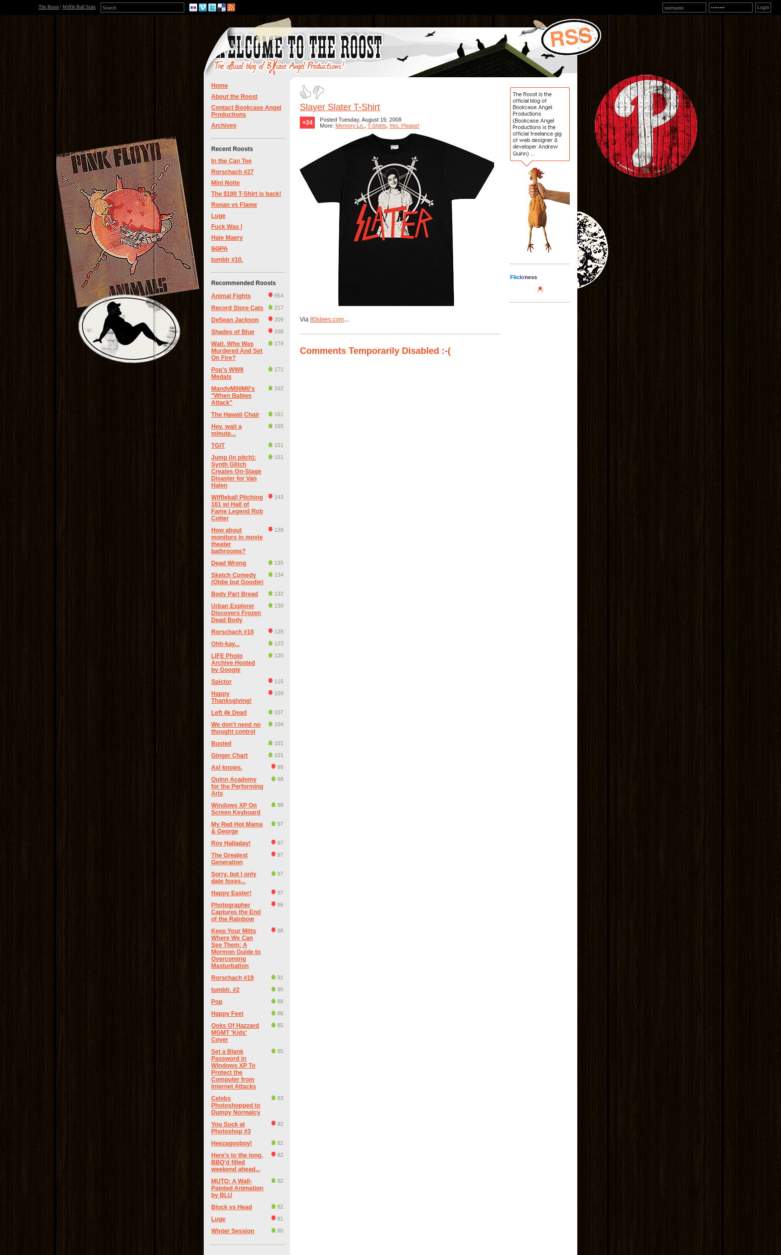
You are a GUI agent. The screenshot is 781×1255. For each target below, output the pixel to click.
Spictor (221, 681)
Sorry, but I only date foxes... (233, 878)
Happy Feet (227, 1013)
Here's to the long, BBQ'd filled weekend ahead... (237, 1162)
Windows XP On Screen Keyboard (235, 809)
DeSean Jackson (235, 319)
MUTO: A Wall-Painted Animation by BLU (237, 1188)
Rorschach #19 (232, 977)
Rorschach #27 (232, 171)
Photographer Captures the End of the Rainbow (235, 912)
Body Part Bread (234, 594)
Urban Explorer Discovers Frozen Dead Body (236, 613)
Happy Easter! (231, 893)
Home (219, 85)
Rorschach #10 (232, 631)
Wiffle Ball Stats (79, 6)
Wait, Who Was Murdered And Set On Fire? (236, 350)
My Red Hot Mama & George (236, 828)
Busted (221, 743)
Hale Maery (227, 237)
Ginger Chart (229, 755)
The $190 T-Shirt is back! (246, 193)
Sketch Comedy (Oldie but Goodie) (237, 579)
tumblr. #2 (225, 989)
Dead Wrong (228, 563)
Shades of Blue (233, 331)
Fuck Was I (226, 226)
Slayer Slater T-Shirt (340, 107)
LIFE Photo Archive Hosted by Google (233, 662)
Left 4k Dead (229, 712)
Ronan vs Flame (234, 204)
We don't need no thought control (235, 728)
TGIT (218, 445)
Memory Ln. (350, 126)
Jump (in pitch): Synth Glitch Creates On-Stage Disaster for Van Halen (236, 471)
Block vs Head (231, 1207)
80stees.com (327, 319)
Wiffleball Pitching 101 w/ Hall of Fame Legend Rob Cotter (237, 508)
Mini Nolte (225, 182)
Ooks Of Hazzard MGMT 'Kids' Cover (235, 1032)
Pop (217, 1001)
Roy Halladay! (231, 843)
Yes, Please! (404, 126)
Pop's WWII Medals (227, 373)
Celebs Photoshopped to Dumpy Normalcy (235, 1105)
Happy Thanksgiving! (231, 697)
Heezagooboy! (231, 1143)
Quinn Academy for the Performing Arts (237, 786)
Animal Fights (231, 296)
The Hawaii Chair (235, 414)
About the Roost (234, 96)
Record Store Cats (237, 308)
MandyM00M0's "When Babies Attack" (233, 395)
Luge (218, 215)
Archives (224, 125)
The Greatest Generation (229, 859)
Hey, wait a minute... (226, 430)
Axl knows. (227, 767)
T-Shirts (377, 126)
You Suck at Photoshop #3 (231, 1128)
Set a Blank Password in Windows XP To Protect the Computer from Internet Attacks (233, 1069)
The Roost (48, 6)
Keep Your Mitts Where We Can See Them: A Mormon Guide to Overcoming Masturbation (235, 948)
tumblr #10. (227, 259)
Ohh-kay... (225, 643)
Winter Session (233, 1231)
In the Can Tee (231, 160)
